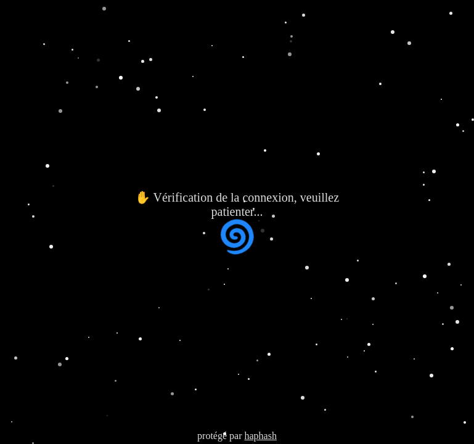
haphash (260, 435)
